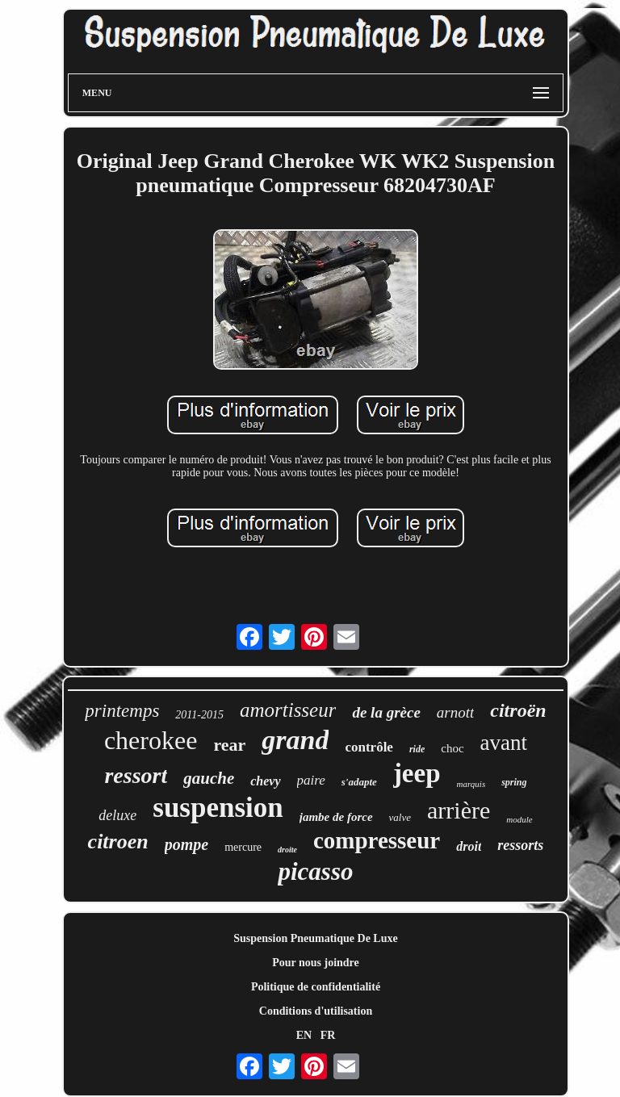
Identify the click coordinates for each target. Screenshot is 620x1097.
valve (400, 817)
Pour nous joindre (315, 963)
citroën (518, 710)
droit (468, 846)
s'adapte (359, 782)
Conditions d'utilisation (315, 1011)
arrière (458, 810)
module (519, 819)
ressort (135, 775)
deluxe (117, 815)
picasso (315, 871)
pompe (186, 844)
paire (311, 780)
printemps (122, 711)
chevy (265, 781)
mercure (243, 847)
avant (503, 743)
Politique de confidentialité (315, 987)
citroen (118, 841)
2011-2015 (199, 715)
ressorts (520, 845)
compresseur (376, 840)
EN (304, 1035)
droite (287, 849)
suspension (218, 807)
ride (417, 749)
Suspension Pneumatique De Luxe (315, 938)
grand (295, 740)
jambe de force (336, 816)
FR (328, 1035)
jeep (417, 773)
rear (229, 745)
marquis (471, 784)
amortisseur (288, 710)
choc (452, 748)
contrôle (368, 747)
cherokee (150, 740)
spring (513, 782)
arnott (455, 712)
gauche (208, 778)
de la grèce (386, 712)
